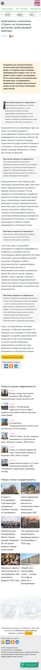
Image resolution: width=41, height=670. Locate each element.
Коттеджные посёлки (28, 373)
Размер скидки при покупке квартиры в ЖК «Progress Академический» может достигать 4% (17, 396)
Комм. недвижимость (13, 376)
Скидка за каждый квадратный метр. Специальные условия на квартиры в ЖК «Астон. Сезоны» (18, 452)
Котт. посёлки (22, 8)
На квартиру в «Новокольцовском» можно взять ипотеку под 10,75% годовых (19, 426)
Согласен (28, 633)
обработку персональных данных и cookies (22, 631)
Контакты (20, 657)
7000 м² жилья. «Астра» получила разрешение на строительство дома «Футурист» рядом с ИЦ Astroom (19, 439)
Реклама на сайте (6, 652)
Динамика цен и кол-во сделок (18, 378)
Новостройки (7, 8)
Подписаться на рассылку (12, 357)
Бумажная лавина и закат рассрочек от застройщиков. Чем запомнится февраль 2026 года (10, 574)
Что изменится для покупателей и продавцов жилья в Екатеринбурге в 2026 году (30, 537)
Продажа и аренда (12, 371)
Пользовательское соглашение (22, 652)
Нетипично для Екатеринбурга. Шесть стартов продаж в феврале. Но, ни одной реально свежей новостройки (10, 540)
